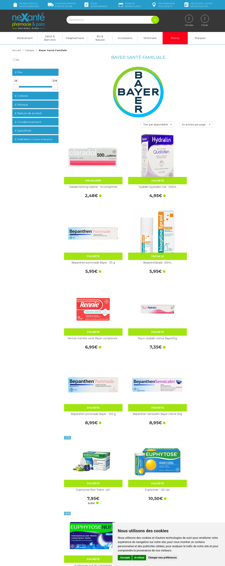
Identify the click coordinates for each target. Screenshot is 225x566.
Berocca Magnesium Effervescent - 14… (80, 336)
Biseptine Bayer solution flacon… (119, 448)
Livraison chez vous (177, 497)
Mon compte (19, 540)
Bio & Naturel (100, 38)
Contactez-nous (124, 509)
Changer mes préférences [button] (162, 557)
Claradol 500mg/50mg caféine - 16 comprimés (80, 448)
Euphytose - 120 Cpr (119, 279)
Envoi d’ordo (95, 5)
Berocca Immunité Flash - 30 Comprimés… (196, 281)
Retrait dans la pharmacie (181, 494)
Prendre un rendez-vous (129, 512)
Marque (30, 50)
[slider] (16, 86)
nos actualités (198, 5)
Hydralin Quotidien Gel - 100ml (118, 169)
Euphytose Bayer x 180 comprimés (157, 336)
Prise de (129, 5)
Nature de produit (28, 113)
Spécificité (23, 130)
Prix (18, 72)
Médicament (25, 38)
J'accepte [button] (125, 557)
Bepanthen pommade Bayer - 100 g (157, 225)
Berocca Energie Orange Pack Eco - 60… (157, 392)
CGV (117, 518)
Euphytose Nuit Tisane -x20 (80, 281)
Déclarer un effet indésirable (131, 515)
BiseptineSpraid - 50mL (196, 167)
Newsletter (70, 523)
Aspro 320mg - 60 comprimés (196, 448)
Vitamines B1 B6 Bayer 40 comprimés (119, 392)
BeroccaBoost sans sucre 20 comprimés (196, 336)
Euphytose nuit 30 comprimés (157, 281)
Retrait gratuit (25, 5)
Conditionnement (28, 122)
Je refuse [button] (139, 557)
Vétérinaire (150, 38)
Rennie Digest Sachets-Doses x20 (157, 448)
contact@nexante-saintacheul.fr (30, 531)
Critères (21, 96)
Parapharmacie (75, 38)
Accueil (16, 50)
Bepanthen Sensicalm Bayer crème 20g (196, 225)
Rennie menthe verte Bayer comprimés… (80, 225)
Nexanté (70, 560)
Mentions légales (124, 522)
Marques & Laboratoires (77, 520)
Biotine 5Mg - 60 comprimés (196, 392)
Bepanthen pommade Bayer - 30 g (157, 169)
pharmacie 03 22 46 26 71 (163, 5)
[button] (157, 125)
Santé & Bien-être (50, 38)
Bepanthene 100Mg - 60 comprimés (119, 336)
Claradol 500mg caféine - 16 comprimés (80, 169)
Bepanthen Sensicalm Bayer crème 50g (80, 392)
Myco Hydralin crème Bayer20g (119, 225)
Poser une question (23, 537)
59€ (62, 5)
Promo (175, 38)
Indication (34, 139)
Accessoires (125, 38)
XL (16, 59)
